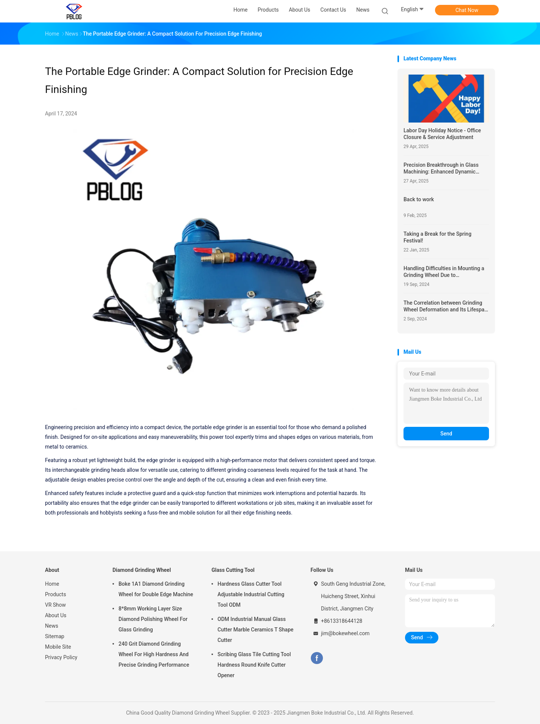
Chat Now (467, 10)
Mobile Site (58, 647)
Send (446, 434)
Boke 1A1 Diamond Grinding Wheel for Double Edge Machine (155, 589)
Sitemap (54, 636)
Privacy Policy (61, 657)
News (51, 626)
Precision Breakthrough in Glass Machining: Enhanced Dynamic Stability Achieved (441, 168)
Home (52, 584)
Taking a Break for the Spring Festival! (437, 237)
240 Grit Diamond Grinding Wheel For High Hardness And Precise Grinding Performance (153, 654)
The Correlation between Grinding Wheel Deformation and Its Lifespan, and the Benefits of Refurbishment (446, 306)
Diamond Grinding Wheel (141, 570)
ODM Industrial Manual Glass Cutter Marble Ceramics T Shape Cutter (256, 629)
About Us (55, 615)
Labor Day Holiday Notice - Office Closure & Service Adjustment (442, 133)
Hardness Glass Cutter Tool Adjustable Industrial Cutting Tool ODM (251, 594)
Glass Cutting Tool (233, 570)
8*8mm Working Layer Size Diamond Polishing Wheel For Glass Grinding (153, 619)
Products (55, 594)
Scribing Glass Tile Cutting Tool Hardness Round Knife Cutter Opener (254, 664)
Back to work (419, 199)
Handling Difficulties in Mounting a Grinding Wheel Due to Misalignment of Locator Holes (444, 271)
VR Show (55, 605)
